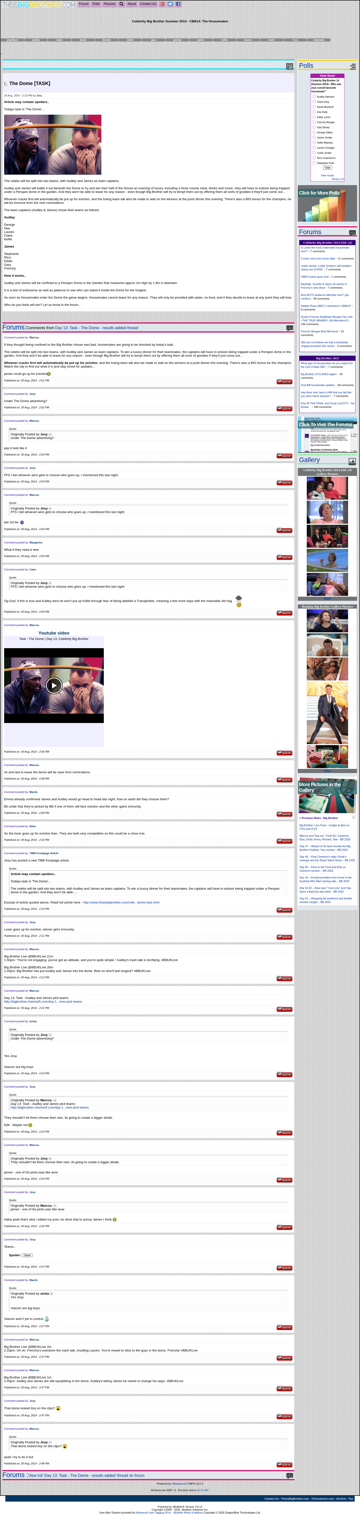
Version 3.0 (338, 179)
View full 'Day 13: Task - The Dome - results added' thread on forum (86, 1475)
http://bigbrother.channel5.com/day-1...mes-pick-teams (43, 1001)
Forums (310, 232)
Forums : (15, 1475)
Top (350, 1498)
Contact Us (148, 4)
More (327, 598)
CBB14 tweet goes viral (314, 276)
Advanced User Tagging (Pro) (153, 1512)
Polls (96, 4)
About (132, 4)
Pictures (109, 4)
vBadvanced (179, 1483)
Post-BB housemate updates (318, 385)
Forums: (14, 327)
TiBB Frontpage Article (43, 853)
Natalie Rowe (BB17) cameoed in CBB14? (326, 305)
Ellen (32, 826)
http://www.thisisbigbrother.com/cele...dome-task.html (121, 902)
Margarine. (36, 542)
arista (32, 1021)
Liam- (32, 569)
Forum (84, 4)
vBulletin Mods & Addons (188, 1512)
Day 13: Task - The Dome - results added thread (96, 328)
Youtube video (53, 633)
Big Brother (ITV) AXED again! (319, 374)
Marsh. (33, 792)
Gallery (309, 460)
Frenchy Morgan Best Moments (319, 331)
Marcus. (34, 337)
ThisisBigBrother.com (295, 1498)
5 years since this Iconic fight (318, 258)
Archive (341, 1498)
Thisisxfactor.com (322, 1498)
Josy (39, 95)
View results (327, 175)
